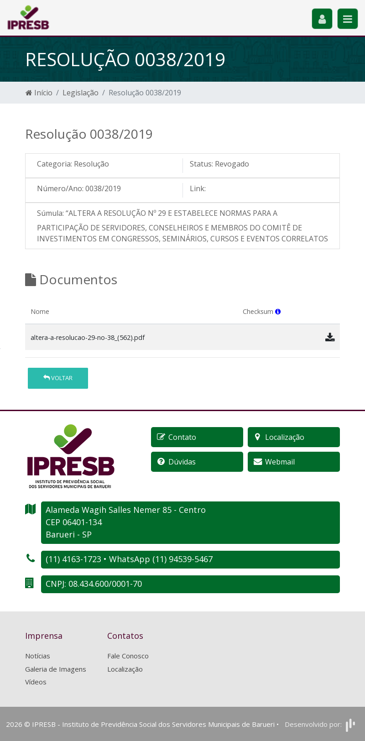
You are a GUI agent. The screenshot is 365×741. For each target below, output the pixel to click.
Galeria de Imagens (55, 668)
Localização (125, 668)
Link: (198, 188)
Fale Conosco (128, 655)
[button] (278, 311)
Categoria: (54, 164)
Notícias (37, 655)
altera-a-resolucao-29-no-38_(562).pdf (88, 337)
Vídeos (36, 681)
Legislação (81, 93)
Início (39, 93)
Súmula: (50, 213)
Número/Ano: (60, 188)
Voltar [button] (58, 378)
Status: (201, 164)
